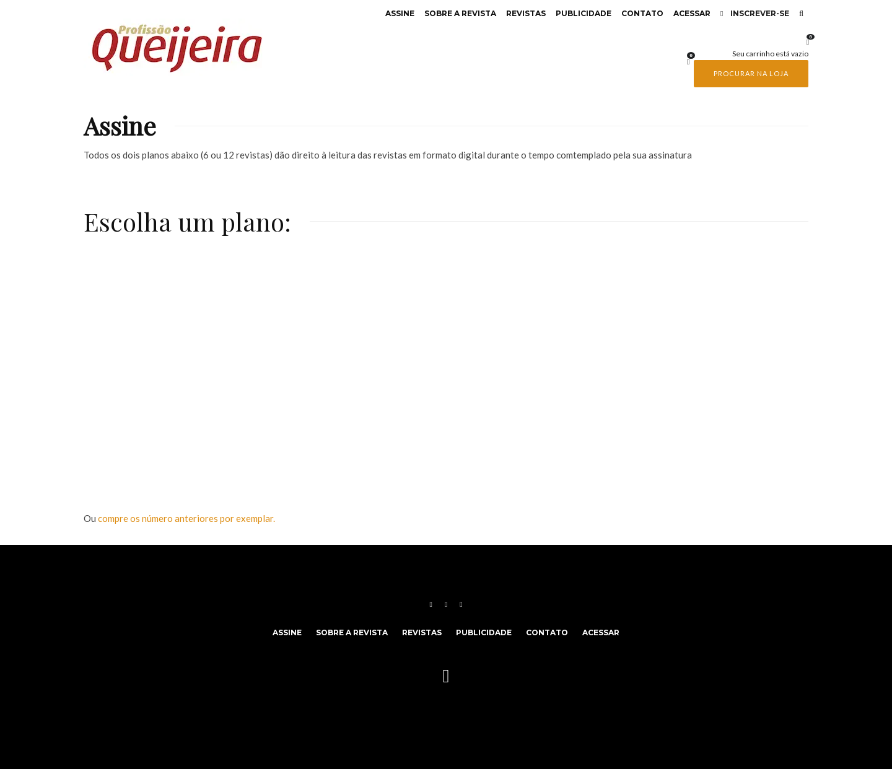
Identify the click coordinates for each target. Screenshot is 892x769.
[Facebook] (430, 604)
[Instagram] (446, 604)
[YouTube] (460, 604)
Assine (399, 13)
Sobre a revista (460, 13)
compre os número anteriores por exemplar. (186, 518)
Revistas (526, 13)
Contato (642, 13)
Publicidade (583, 13)
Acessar (692, 13)
